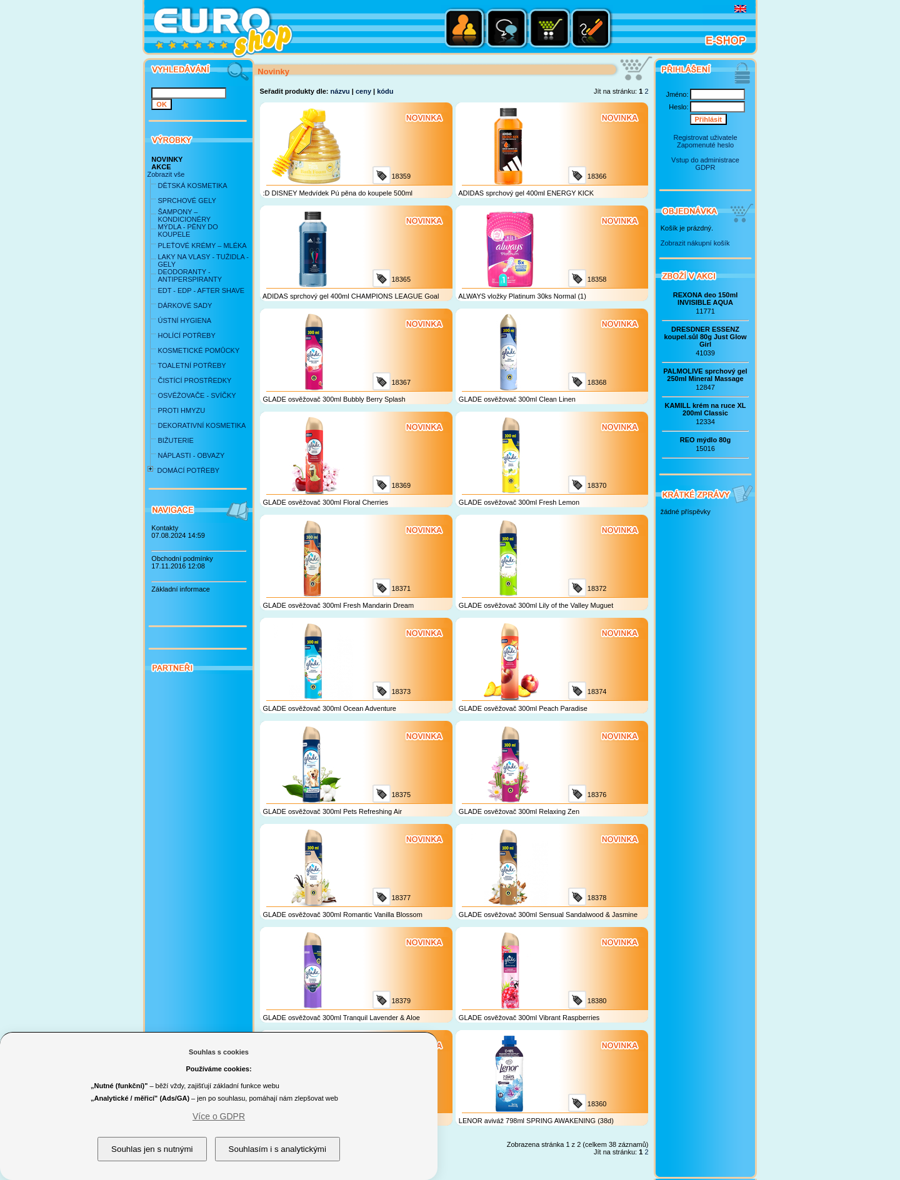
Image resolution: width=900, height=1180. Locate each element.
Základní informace (180, 589)
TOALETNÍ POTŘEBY (192, 365)
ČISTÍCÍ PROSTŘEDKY (194, 380)
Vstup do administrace (705, 160)
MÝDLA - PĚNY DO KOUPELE (188, 230)
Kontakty (164, 528)
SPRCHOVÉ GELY (187, 200)
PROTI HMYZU (181, 410)
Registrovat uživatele (705, 137)
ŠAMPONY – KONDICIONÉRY (184, 215)
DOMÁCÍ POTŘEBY (188, 470)
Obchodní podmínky (181, 558)
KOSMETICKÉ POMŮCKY (198, 350)
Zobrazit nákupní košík (695, 243)
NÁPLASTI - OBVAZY (191, 455)
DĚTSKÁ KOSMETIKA (192, 185)
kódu (385, 91)
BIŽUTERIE (175, 440)
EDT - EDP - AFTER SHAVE (201, 290)
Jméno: (677, 94)
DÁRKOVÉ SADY (185, 305)
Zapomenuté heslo (705, 145)
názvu (340, 91)
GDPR (706, 167)
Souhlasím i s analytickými (277, 1149)
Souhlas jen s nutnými (151, 1149)
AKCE (161, 167)
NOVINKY (166, 159)
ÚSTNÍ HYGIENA (184, 320)
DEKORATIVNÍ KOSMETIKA (202, 425)
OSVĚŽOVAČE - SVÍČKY (197, 395)
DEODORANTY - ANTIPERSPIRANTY (190, 275)
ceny (363, 91)
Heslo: (678, 107)
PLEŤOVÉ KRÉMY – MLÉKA (202, 245)
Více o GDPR (218, 1116)
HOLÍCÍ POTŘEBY (186, 335)
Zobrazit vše (165, 174)
